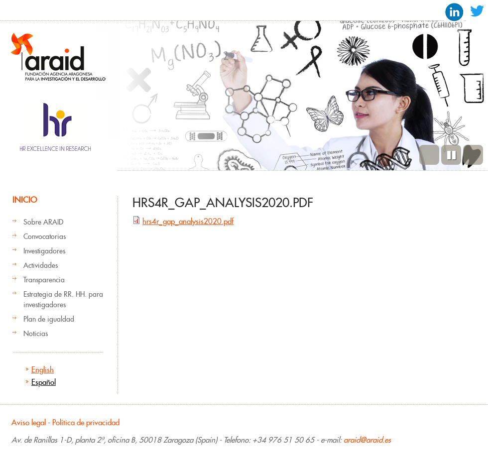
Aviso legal (28, 422)
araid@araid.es (367, 440)
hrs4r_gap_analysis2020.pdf (188, 221)
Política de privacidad (86, 422)
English (42, 369)
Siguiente (473, 155)
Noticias (35, 333)
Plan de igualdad (48, 319)
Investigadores (44, 250)
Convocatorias (44, 236)
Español (43, 382)
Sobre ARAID (43, 222)
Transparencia (44, 279)
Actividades (40, 265)
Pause (451, 155)
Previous (429, 155)
